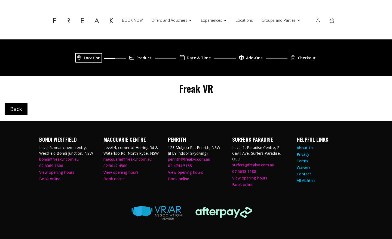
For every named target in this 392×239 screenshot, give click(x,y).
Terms (302, 160)
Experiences (211, 20)
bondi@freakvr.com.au (59, 159)
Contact (304, 173)
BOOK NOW (132, 20)
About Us (305, 147)
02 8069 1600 (51, 165)
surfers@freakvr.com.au (253, 164)
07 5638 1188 (244, 171)
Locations (244, 20)
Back (16, 109)
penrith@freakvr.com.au (189, 159)
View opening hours (56, 172)
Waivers (304, 167)
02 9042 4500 (115, 165)
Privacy (303, 154)
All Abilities (306, 180)
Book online (49, 178)
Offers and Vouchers (169, 20)
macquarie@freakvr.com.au (127, 159)
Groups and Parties (279, 20)
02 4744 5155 (180, 165)
